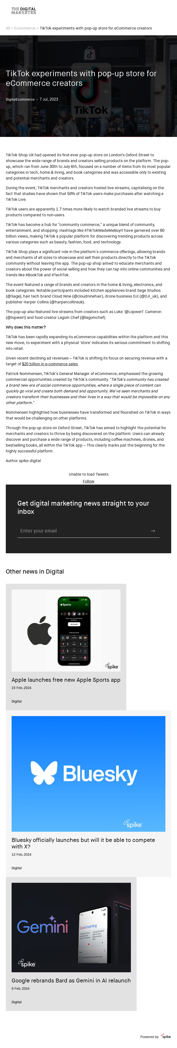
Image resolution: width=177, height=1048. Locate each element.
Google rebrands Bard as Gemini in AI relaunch (71, 981)
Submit (153, 531)
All (8, 28)
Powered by (155, 1037)
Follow (88, 482)
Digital (17, 702)
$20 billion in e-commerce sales (50, 364)
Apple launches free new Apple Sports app (66, 680)
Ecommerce (24, 28)
